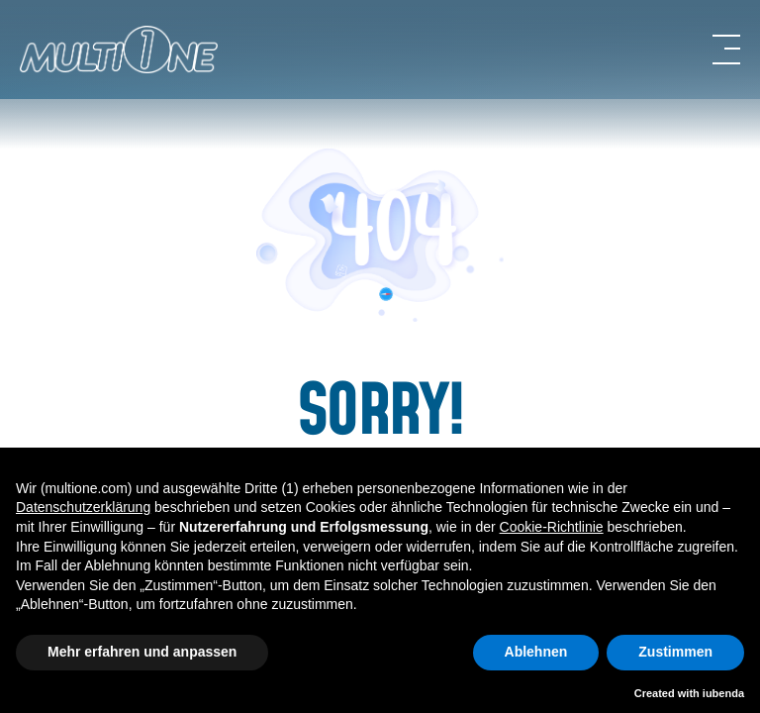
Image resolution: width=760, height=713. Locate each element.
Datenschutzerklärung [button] (83, 507)
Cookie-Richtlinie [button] (552, 527)
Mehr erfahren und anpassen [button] (142, 652)
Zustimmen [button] (675, 652)
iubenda (723, 693)
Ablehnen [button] (536, 652)
